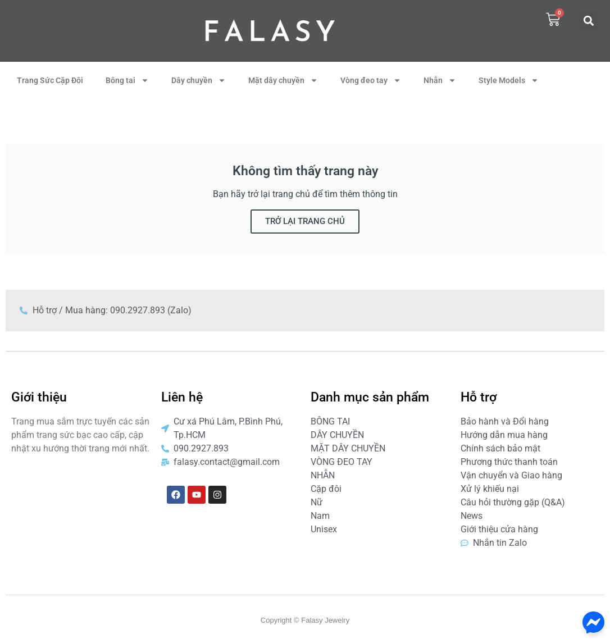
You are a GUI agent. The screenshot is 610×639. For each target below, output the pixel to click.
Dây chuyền (198, 80)
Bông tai (127, 80)
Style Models (509, 80)
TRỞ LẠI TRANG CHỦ (305, 221)
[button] (588, 20)
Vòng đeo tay (370, 80)
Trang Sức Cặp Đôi (50, 80)
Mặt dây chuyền (283, 80)
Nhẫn (440, 80)
